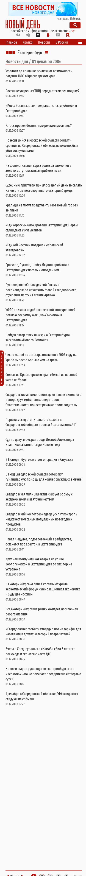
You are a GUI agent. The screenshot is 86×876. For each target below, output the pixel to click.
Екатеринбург (30, 52)
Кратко (27, 42)
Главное (11, 42)
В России (61, 42)
